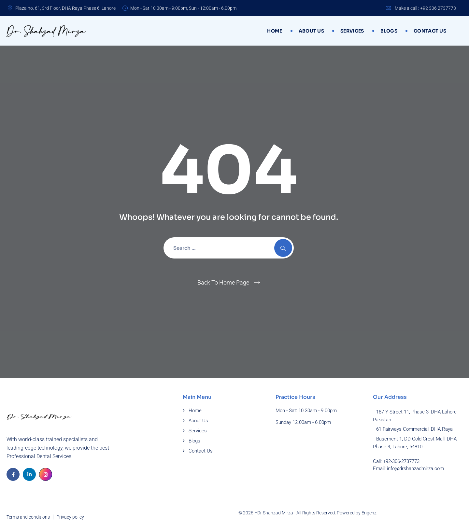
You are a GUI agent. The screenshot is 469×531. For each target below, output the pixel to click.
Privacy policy (70, 517)
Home (274, 31)
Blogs (389, 31)
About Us (311, 31)
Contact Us (430, 31)
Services (352, 31)
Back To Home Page (223, 282)
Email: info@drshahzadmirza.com (408, 468)
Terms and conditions (28, 517)
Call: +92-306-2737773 (396, 461)
